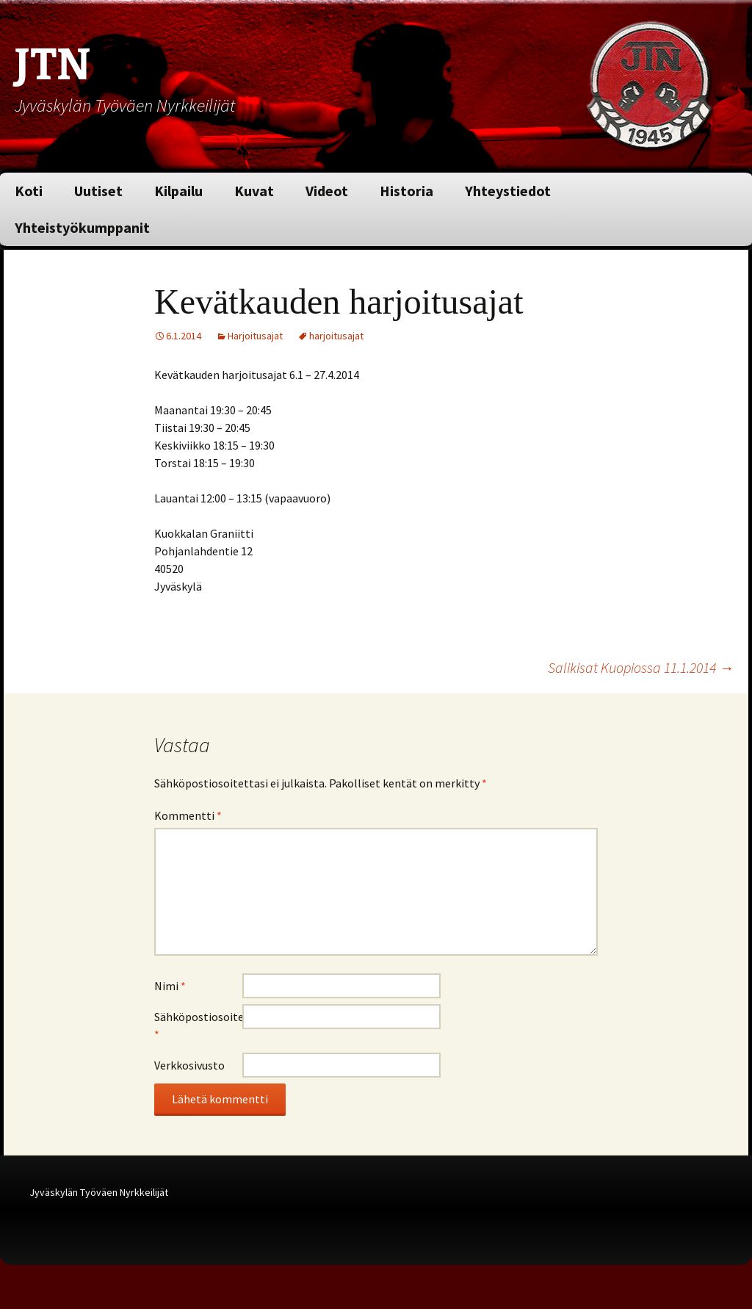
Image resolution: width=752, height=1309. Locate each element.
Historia (406, 190)
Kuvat (254, 190)
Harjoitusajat (255, 335)
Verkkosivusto (189, 1065)
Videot (327, 190)
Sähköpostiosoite (198, 1025)
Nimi (170, 985)
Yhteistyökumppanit (82, 227)
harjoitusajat (336, 335)
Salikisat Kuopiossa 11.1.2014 (641, 667)
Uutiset (98, 190)
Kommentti (188, 815)
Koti (29, 190)
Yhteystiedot (508, 190)
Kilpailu (178, 190)
